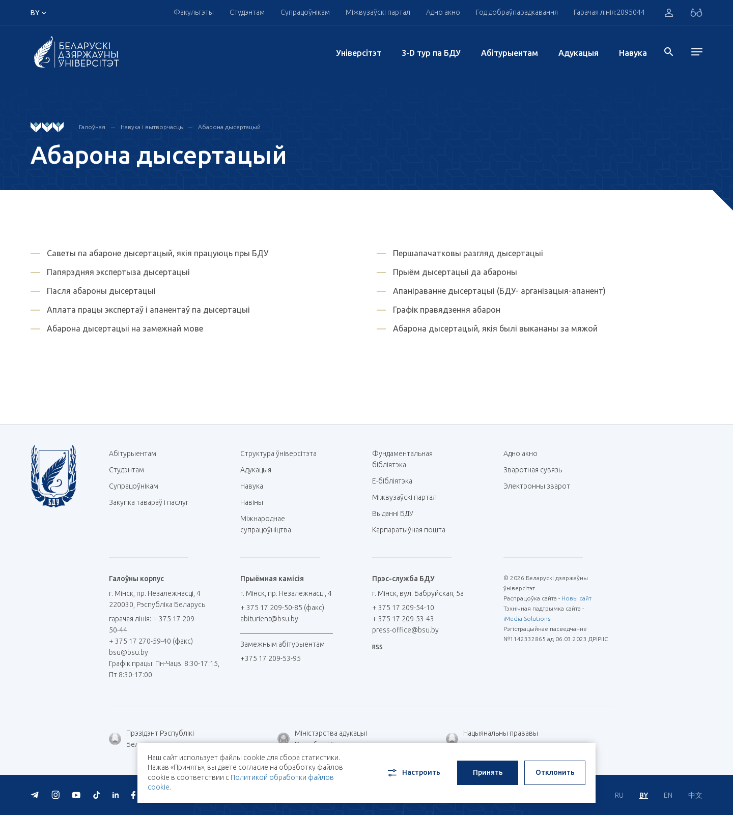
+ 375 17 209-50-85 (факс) (282, 607)
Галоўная (92, 127)
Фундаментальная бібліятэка (402, 459)
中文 (695, 795)
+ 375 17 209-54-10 (403, 607)
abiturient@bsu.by (269, 619)
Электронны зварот (536, 486)
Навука (633, 52)
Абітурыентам (509, 52)
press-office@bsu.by (405, 630)
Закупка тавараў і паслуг (148, 502)
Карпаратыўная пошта (412, 530)
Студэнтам (247, 12)
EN (668, 795)
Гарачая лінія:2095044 (609, 12)
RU (619, 795)
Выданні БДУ (392, 513)
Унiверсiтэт (358, 52)
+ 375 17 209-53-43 (403, 619)
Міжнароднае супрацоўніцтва (270, 524)
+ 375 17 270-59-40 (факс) (151, 641)
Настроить (413, 773)
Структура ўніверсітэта (278, 453)
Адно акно (443, 12)
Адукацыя (578, 52)
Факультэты (194, 12)
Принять (488, 772)
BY (643, 795)
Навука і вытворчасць (152, 127)
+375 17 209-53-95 (270, 658)
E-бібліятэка (396, 481)
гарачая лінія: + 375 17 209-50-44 (152, 624)
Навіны (251, 502)
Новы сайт (576, 598)
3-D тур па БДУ (431, 52)
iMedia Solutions (526, 618)
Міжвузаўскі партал (378, 12)
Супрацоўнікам (305, 12)
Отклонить (555, 772)
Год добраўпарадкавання (517, 12)
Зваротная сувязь (532, 470)
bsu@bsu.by (128, 652)
